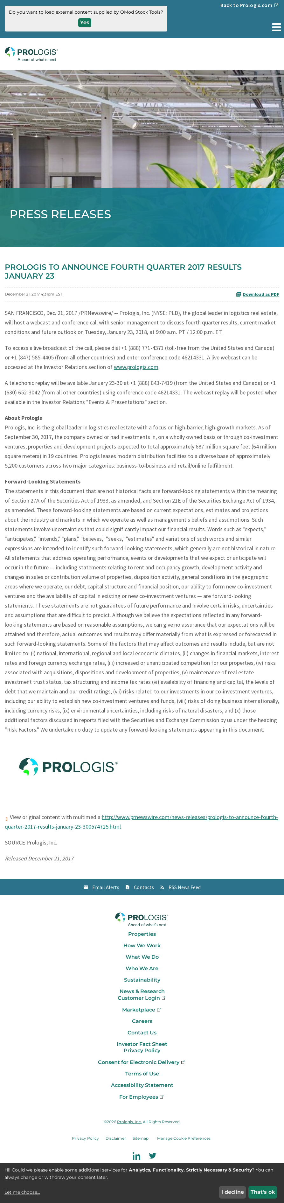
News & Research (142, 991)
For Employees (142, 1097)
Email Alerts (105, 887)
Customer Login (142, 998)
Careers (142, 1021)
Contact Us (142, 1033)
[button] (276, 27)
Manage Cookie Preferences (184, 1138)
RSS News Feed (185, 887)
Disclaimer (116, 1138)
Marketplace (142, 1010)
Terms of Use (142, 1074)
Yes (84, 22)
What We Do (142, 957)
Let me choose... (22, 1192)
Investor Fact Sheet (142, 1044)
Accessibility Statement (142, 1085)
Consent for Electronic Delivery (142, 1062)
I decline (232, 1192)
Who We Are (142, 968)
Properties (142, 934)
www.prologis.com (136, 367)
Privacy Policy (142, 1050)
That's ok (263, 1192)
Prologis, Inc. (129, 1121)
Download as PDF (257, 294)
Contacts (144, 887)
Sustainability (142, 980)
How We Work (142, 945)
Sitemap (141, 1138)
